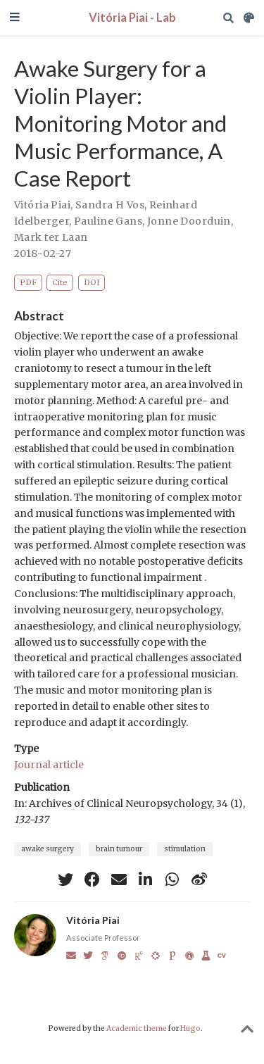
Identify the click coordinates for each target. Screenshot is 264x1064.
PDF (28, 282)
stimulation (185, 848)
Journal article (49, 764)
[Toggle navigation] (15, 18)
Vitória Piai (42, 205)
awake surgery (47, 848)
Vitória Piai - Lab (132, 18)
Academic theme (136, 1028)
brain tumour (119, 848)
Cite (60, 282)
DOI (92, 282)
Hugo (190, 1028)
